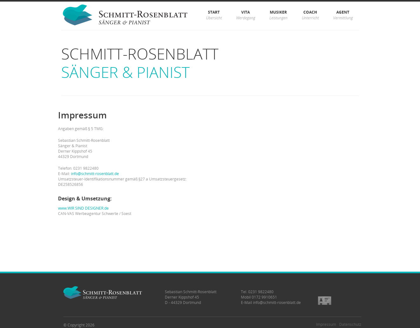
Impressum (326, 324)
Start (214, 15)
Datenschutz (350, 324)
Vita (245, 15)
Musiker (278, 15)
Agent (343, 15)
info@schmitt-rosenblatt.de (95, 173)
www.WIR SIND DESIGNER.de (83, 208)
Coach (310, 15)
